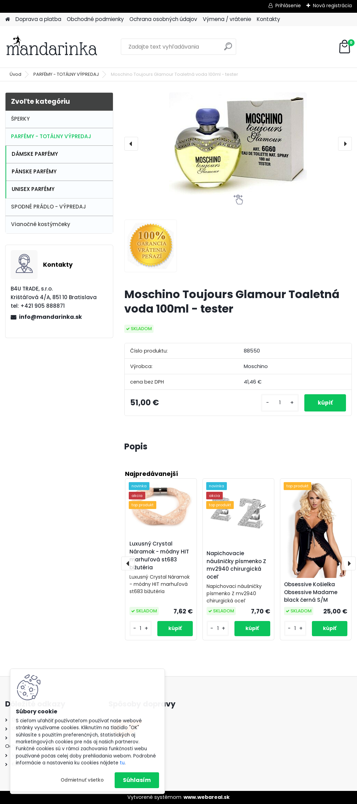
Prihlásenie (288, 5)
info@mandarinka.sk (50, 317)
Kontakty (268, 19)
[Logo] (52, 47)
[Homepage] (7, 19)
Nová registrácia (332, 5)
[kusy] (278, 403)
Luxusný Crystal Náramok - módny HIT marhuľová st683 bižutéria (159, 555)
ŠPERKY (20, 118)
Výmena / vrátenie (227, 19)
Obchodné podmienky (95, 19)
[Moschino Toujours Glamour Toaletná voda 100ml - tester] (237, 143)
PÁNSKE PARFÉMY (34, 171)
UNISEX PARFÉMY (33, 189)
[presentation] (131, 144)
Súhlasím (137, 780)
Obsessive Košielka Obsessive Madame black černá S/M (310, 592)
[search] (228, 49)
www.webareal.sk (206, 797)
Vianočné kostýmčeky (40, 224)
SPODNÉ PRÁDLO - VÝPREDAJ (48, 206)
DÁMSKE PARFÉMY (35, 153)
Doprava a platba (38, 19)
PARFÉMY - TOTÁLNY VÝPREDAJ (66, 74)
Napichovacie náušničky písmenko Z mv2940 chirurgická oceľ (236, 565)
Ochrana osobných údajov (163, 19)
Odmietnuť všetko (82, 780)
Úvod (15, 74)
